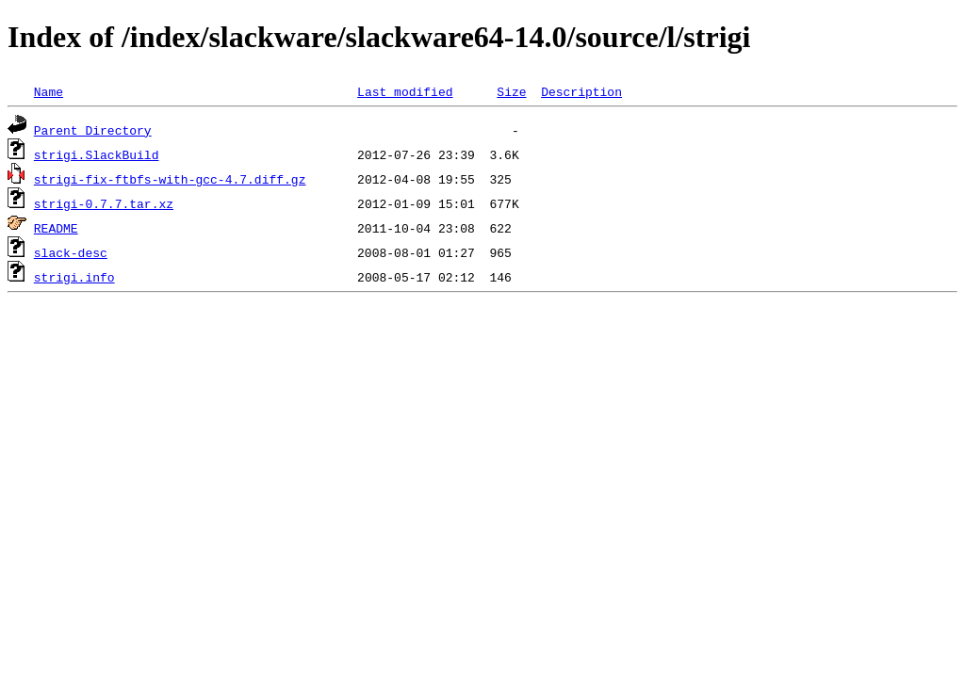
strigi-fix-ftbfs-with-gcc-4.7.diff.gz (170, 178)
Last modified (404, 91)
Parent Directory (93, 129)
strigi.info (74, 276)
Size (511, 91)
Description (581, 91)
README (56, 227)
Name (48, 91)
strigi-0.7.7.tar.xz (103, 203)
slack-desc (70, 252)
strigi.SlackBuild (96, 154)
